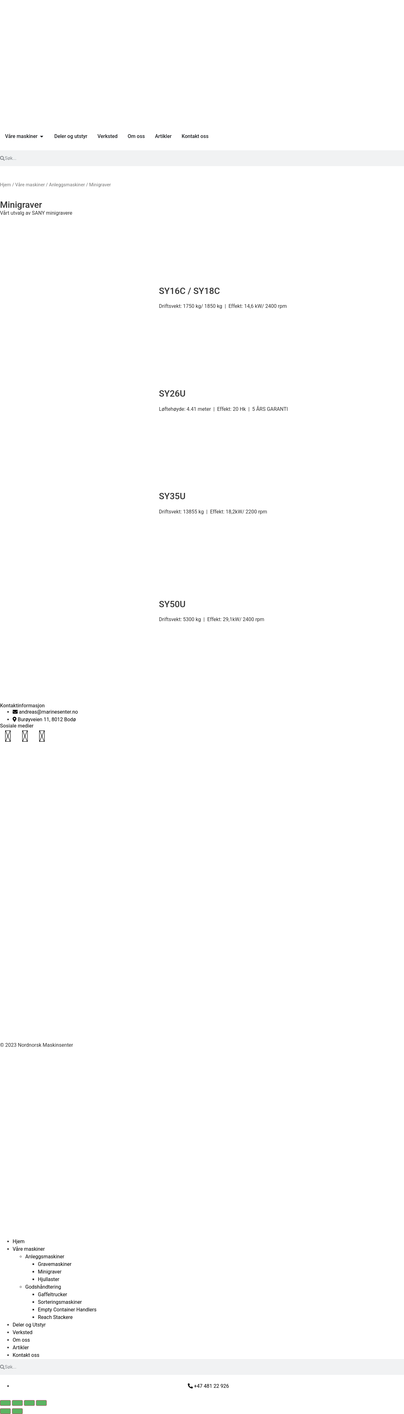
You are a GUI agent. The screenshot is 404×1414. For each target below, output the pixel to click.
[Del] (29, 1403)
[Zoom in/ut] (5, 1403)
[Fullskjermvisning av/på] (17, 1403)
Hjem (5, 185)
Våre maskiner (30, 185)
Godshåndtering (43, 1287)
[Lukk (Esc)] (41, 1403)
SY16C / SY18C (189, 291)
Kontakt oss (26, 1355)
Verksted (23, 1332)
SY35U (172, 496)
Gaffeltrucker (52, 1294)
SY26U (172, 393)
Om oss (21, 1340)
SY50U (172, 604)
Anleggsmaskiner (67, 185)
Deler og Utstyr (29, 1325)
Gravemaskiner (54, 1264)
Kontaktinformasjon (22, 706)
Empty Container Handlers (67, 1310)
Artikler (21, 1348)
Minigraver (50, 1272)
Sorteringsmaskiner (60, 1302)
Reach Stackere (55, 1317)
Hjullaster (48, 1279)
